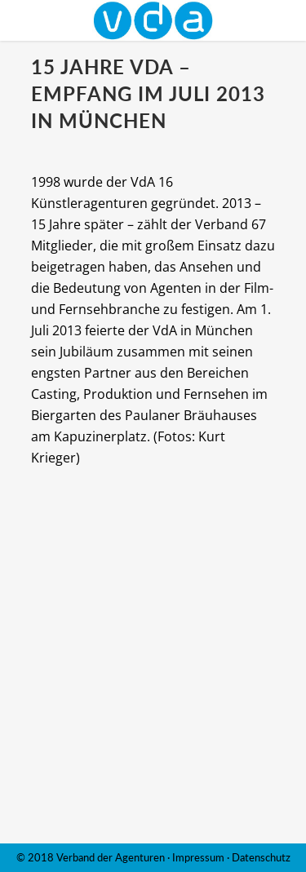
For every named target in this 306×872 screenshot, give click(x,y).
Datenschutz (261, 857)
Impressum (198, 857)
